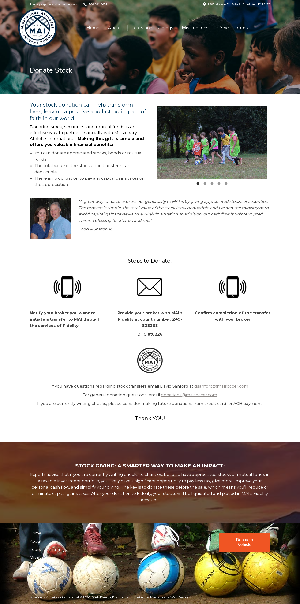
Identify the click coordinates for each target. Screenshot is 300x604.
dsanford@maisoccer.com (221, 386)
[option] (212, 142)
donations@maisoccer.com (189, 395)
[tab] (197, 183)
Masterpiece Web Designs (170, 597)
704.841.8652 (98, 4)
